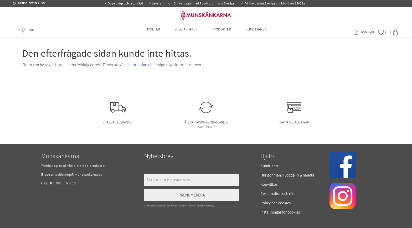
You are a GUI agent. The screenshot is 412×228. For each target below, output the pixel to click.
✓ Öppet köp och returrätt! (123, 4)
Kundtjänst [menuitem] (255, 32)
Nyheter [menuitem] (153, 32)
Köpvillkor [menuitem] (268, 184)
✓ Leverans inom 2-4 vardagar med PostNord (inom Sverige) (192, 4)
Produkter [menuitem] (221, 32)
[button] (384, 32)
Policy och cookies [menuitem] (275, 203)
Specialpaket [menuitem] (185, 32)
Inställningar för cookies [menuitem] (280, 212)
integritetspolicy (205, 205)
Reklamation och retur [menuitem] (278, 193)
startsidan (138, 65)
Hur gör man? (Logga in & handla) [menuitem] (288, 175)
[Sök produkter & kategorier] (48, 33)
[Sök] (22, 33)
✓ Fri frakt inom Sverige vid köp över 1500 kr (273, 4)
